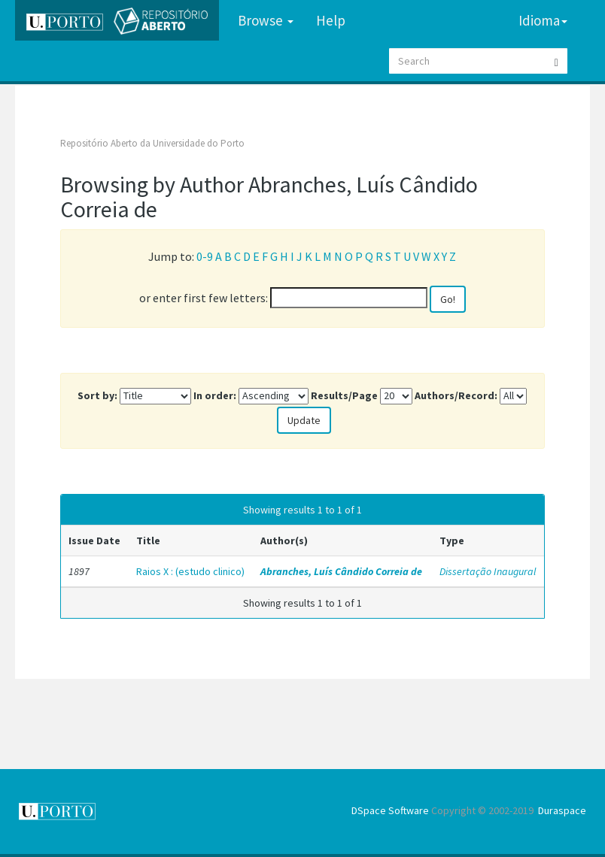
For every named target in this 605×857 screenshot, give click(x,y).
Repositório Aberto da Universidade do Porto (152, 143)
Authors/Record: (456, 395)
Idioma (542, 20)
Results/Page (344, 395)
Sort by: (97, 395)
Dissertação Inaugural (487, 571)
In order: (214, 395)
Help (330, 20)
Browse (265, 20)
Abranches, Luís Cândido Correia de (341, 571)
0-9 (204, 256)
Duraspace (562, 810)
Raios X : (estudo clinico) (190, 571)
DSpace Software (390, 810)
